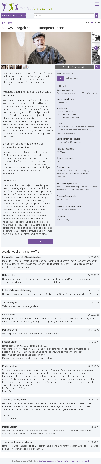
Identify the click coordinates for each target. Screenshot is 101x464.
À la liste (6, 23)
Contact (42, 461)
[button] (96, 48)
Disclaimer (51, 461)
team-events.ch (64, 461)
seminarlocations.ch (80, 461)
